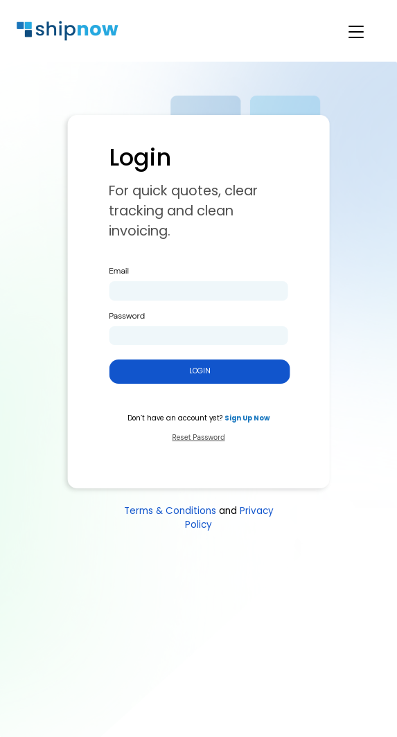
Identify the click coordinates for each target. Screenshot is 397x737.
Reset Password (198, 437)
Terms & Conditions (170, 510)
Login (200, 371)
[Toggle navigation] (348, 31)
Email (119, 270)
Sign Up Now (247, 418)
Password (127, 315)
